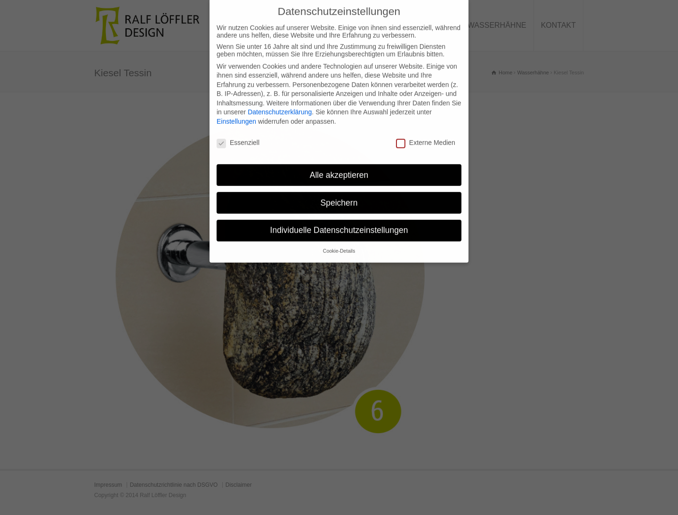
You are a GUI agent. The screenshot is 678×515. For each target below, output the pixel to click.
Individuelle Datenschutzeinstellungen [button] (339, 222)
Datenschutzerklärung (280, 104)
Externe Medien (425, 135)
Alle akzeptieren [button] (339, 167)
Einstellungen (236, 114)
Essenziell (238, 135)
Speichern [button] (339, 195)
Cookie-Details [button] (339, 243)
